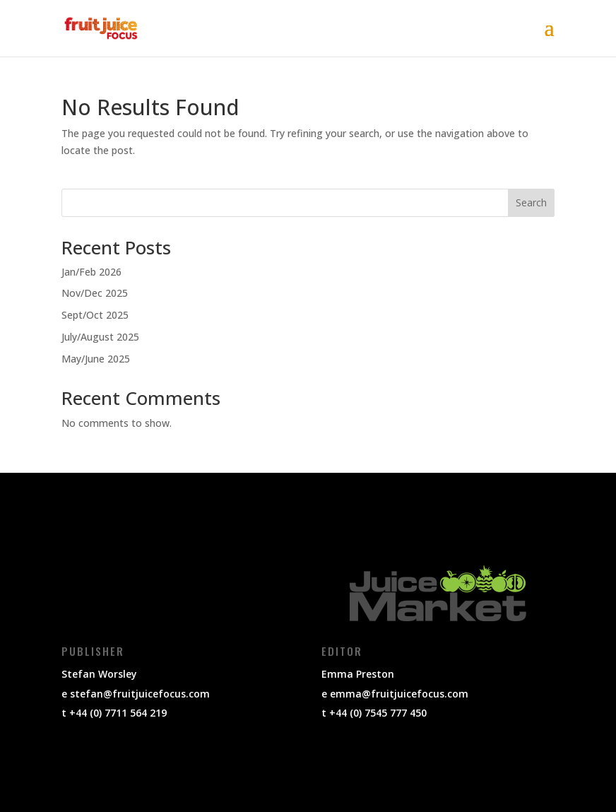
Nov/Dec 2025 (94, 293)
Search (531, 202)
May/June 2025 (95, 358)
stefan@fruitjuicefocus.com (140, 693)
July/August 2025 (100, 336)
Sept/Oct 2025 (95, 315)
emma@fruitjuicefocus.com (399, 693)
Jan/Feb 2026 (91, 271)
